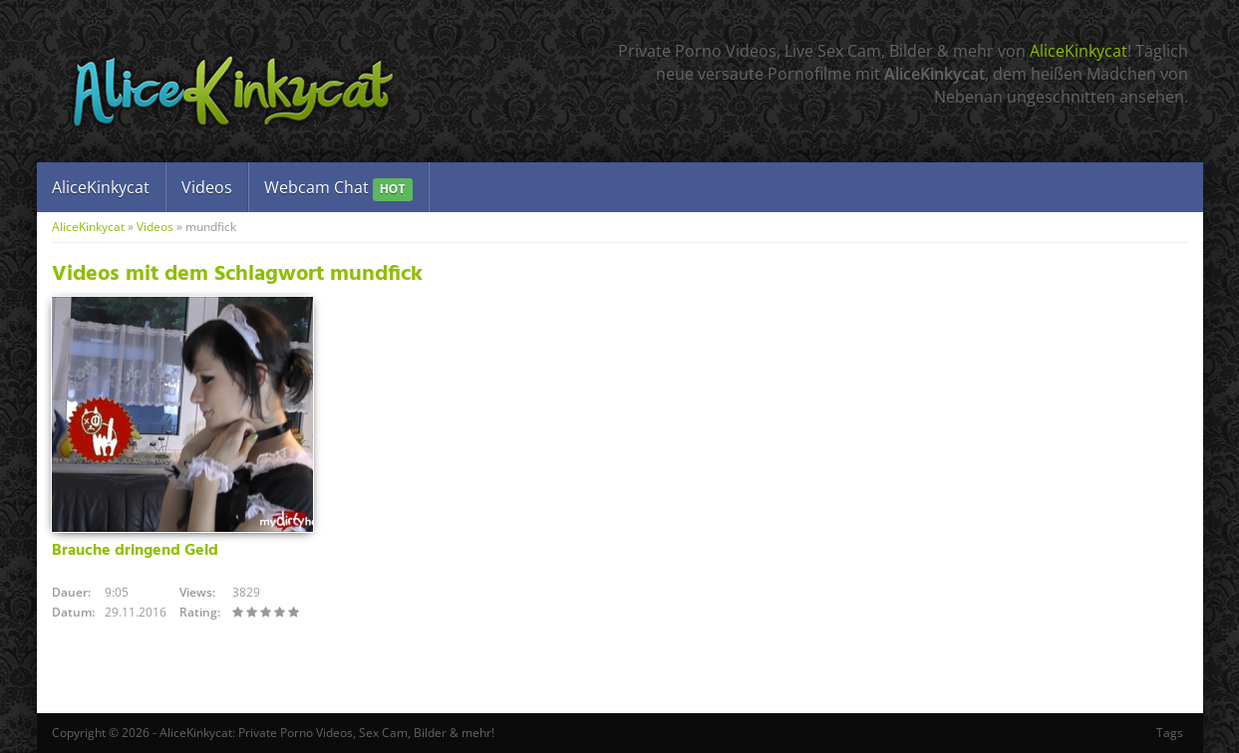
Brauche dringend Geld (135, 551)
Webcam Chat (338, 188)
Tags (1169, 732)
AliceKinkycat (1078, 51)
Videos (206, 187)
